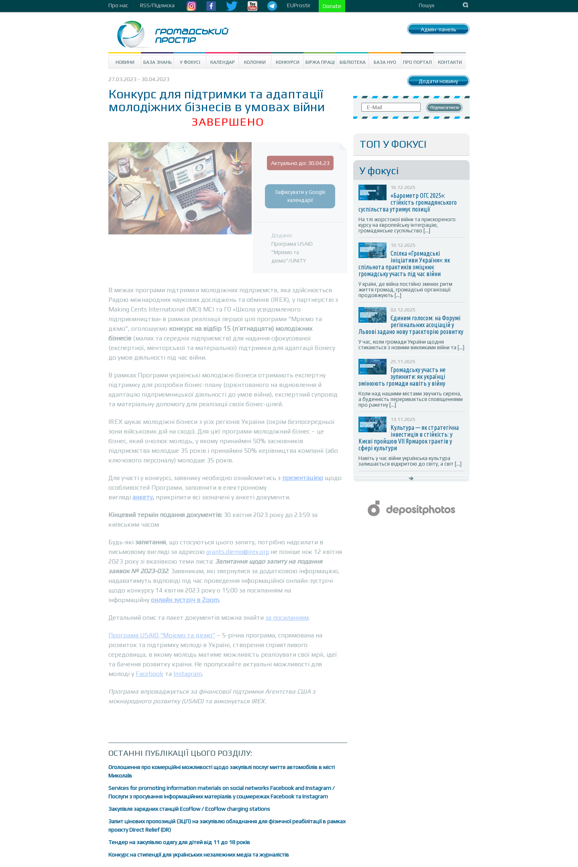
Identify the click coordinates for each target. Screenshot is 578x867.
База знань (157, 62)
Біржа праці (320, 62)
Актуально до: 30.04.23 (300, 163)
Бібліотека (353, 62)
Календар (222, 62)
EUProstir (299, 5)
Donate (332, 6)
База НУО (385, 62)
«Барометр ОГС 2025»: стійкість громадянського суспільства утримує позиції (407, 202)
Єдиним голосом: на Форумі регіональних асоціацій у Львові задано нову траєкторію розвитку (410, 324)
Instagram (187, 674)
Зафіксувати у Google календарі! (300, 196)
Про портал (417, 62)
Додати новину (438, 81)
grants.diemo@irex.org (237, 552)
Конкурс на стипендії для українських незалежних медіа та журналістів (198, 854)
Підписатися (444, 107)
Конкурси (287, 62)
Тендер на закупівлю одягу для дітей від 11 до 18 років (179, 842)
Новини (125, 62)
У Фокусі (190, 62)
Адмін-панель (438, 29)
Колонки (255, 62)
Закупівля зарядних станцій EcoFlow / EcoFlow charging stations (189, 809)
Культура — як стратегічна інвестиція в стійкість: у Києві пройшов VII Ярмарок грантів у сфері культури (408, 438)
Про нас (118, 5)
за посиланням (287, 617)
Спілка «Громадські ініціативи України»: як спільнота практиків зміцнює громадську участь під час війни (404, 263)
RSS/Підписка (157, 5)
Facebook (149, 674)
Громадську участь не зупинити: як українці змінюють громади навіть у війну (402, 376)
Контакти (450, 62)
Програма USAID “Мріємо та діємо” (161, 635)
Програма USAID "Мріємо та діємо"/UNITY (292, 252)
